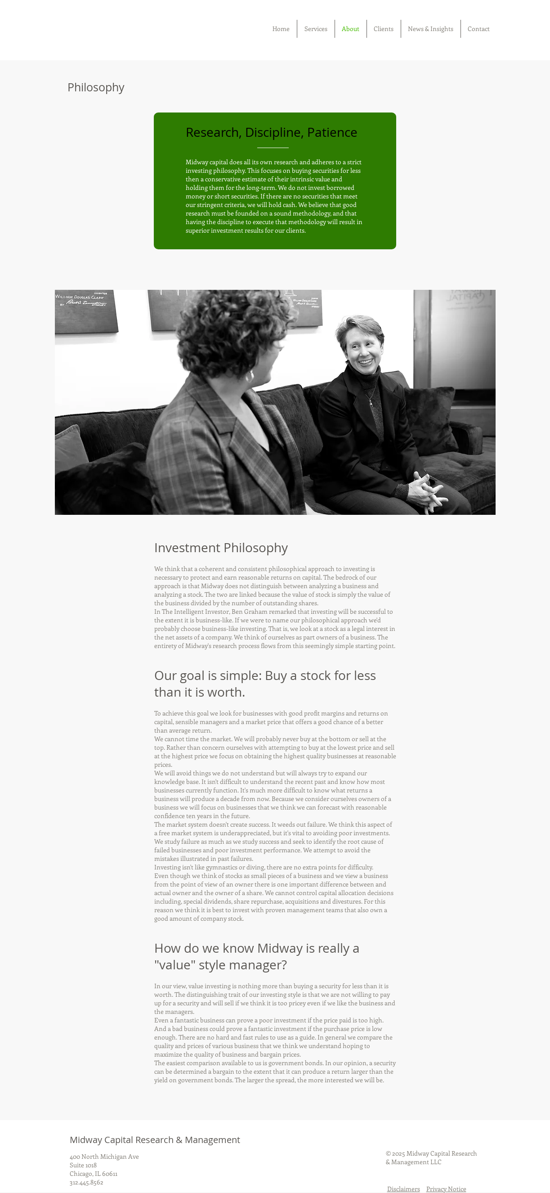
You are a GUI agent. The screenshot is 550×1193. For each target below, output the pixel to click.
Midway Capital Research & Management (155, 1140)
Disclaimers (403, 1188)
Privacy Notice (446, 1188)
